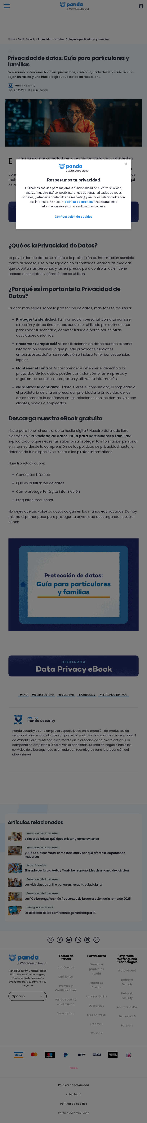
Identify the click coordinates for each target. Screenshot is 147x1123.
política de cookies (79, 201)
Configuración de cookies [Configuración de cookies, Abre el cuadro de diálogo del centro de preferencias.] (73, 216)
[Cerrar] (125, 164)
